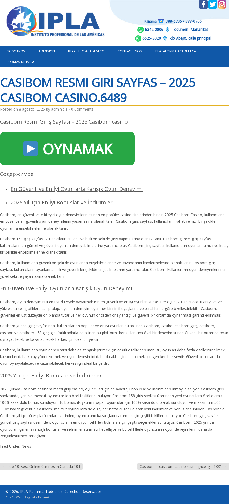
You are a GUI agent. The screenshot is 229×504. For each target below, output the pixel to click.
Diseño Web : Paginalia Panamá (27, 497)
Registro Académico (86, 51)
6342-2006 (154, 29)
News (26, 446)
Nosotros (16, 51)
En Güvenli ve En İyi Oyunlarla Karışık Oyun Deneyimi (77, 188)
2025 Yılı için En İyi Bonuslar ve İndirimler (62, 202)
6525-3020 (151, 38)
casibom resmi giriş (54, 389)
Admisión (47, 51)
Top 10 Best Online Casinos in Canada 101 (41, 466)
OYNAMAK (67, 149)
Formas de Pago (21, 61)
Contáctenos (130, 51)
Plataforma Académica (175, 51)
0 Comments (82, 109)
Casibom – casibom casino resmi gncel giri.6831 (183, 466)
